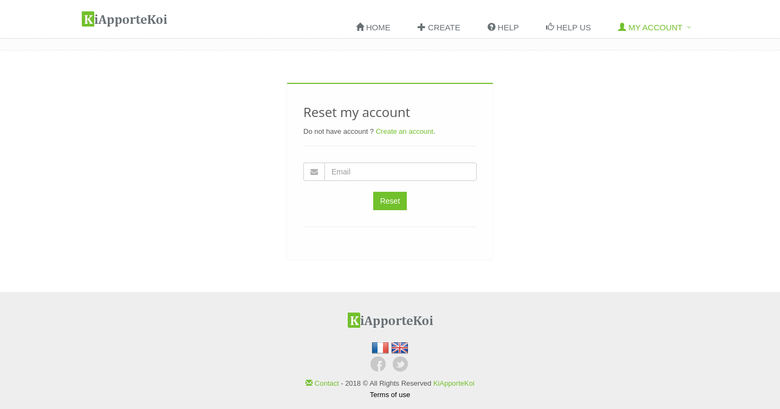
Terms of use (390, 395)
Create (439, 27)
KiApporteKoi (453, 383)
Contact (323, 383)
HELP (503, 27)
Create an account (404, 131)
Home (373, 27)
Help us (568, 27)
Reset (390, 201)
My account (650, 27)
